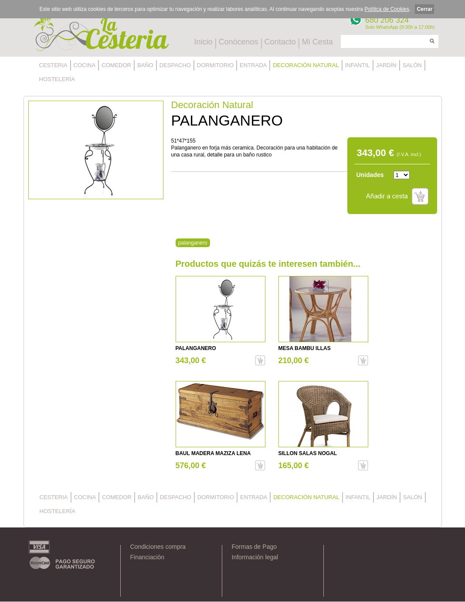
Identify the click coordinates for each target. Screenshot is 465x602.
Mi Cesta (317, 41)
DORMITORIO (215, 65)
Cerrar (424, 9)
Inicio (203, 41)
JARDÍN (386, 65)
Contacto (280, 41)
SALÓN (412, 65)
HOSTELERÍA (57, 79)
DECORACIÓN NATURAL (306, 65)
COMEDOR (116, 65)
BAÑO (145, 65)
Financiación (147, 557)
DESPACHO (175, 65)
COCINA (85, 65)
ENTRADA (253, 65)
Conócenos (238, 41)
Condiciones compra (158, 546)
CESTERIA (53, 65)
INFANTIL (357, 65)
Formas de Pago (254, 546)
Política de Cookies (386, 9)
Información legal (255, 557)
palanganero (192, 243)
